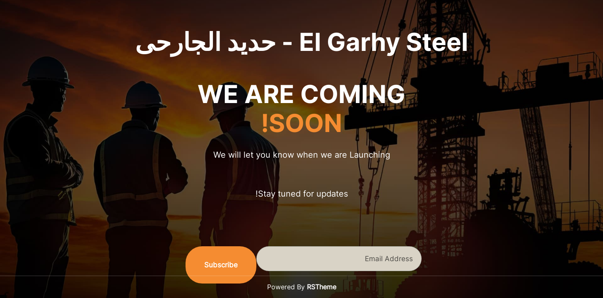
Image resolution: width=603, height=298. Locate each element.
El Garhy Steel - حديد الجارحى (301, 42)
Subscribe (221, 265)
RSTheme (321, 287)
